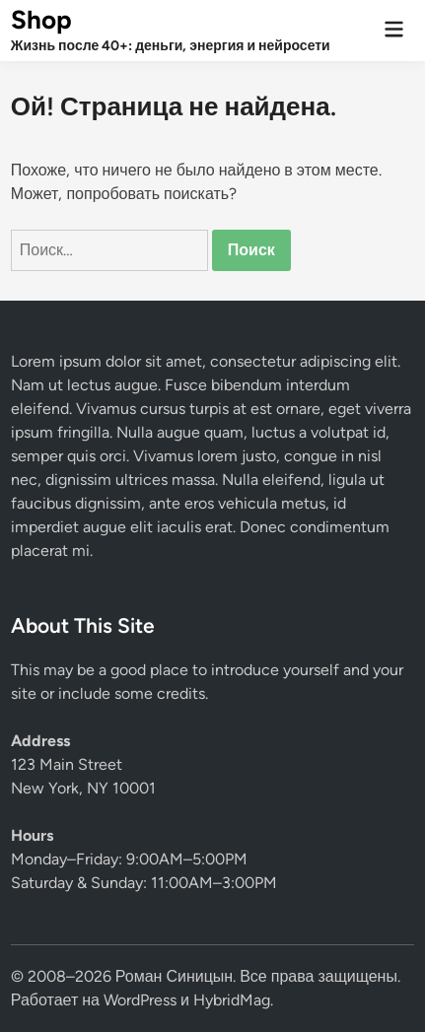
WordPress (140, 1000)
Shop (41, 19)
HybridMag (231, 1000)
